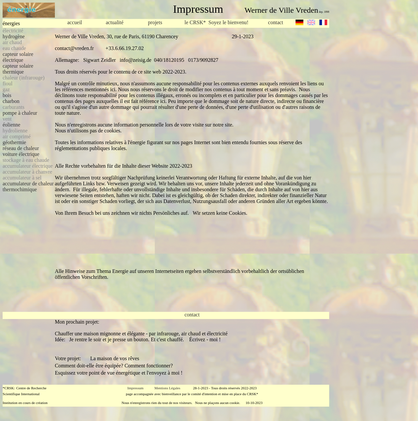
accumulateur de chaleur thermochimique (28, 186)
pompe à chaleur (20, 113)
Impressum (135, 388)
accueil (74, 22)
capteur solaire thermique (18, 69)
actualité (114, 22)
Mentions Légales (167, 388)
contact (275, 22)
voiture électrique (21, 154)
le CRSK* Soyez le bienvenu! (217, 22)
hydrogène (14, 36)
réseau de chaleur (21, 148)
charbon (11, 101)
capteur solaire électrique (18, 57)
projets (155, 22)
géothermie (14, 142)
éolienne (11, 124)
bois (7, 95)
